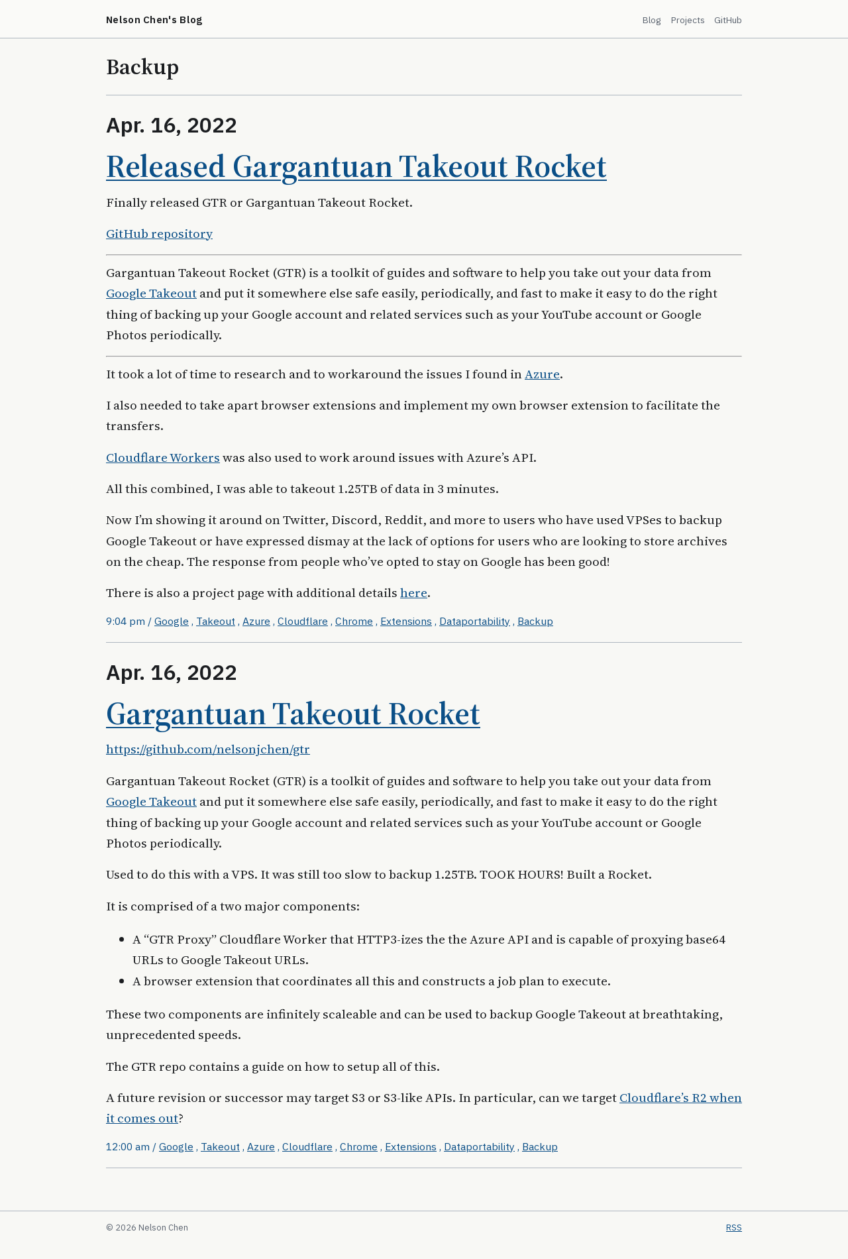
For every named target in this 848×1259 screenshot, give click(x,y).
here (413, 592)
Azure (542, 373)
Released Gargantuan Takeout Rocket (356, 166)
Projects (688, 20)
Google (171, 621)
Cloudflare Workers (163, 457)
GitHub (728, 20)
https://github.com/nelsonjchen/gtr (208, 748)
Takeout (215, 621)
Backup (535, 621)
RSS (734, 1227)
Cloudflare (303, 621)
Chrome (354, 621)
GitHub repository (159, 233)
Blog (652, 20)
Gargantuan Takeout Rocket (293, 713)
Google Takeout (151, 292)
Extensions (406, 621)
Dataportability (474, 621)
